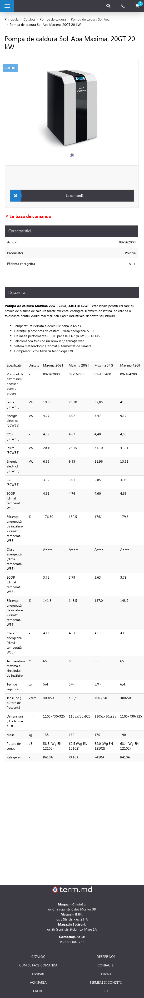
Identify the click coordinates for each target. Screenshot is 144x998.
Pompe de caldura (53, 19)
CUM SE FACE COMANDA (38, 965)
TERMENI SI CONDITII (106, 982)
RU (106, 991)
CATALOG (38, 956)
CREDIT (38, 991)
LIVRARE (38, 974)
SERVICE (105, 974)
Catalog (29, 19)
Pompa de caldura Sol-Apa (90, 19)
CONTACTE (106, 965)
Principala (12, 19)
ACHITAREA (38, 982)
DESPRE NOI (106, 956)
